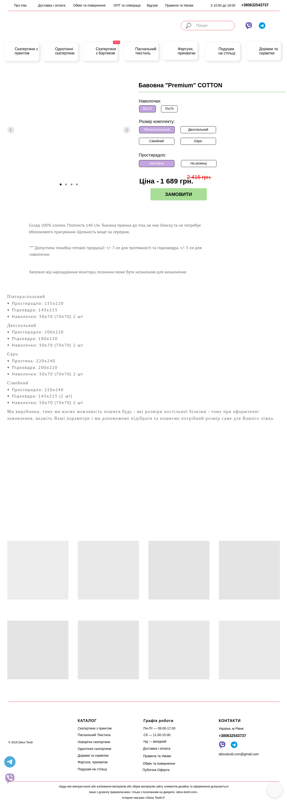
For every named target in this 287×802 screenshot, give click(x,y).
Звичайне (156, 163)
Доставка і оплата (51, 5)
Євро (198, 141)
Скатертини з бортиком (106, 51)
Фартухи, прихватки (187, 51)
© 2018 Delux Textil (20, 742)
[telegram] (10, 762)
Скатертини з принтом (26, 51)
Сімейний (156, 141)
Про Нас (20, 5)
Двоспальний (198, 129)
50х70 (147, 109)
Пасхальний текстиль (146, 51)
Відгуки (152, 5)
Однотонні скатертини (65, 51)
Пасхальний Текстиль (94, 735)
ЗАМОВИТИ (178, 194)
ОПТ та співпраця (127, 5)
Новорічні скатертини (94, 742)
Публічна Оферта (156, 770)
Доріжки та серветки (268, 51)
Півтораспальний (157, 129)
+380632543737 (255, 5)
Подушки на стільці (227, 51)
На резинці (198, 163)
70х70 (169, 109)
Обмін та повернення (89, 5)
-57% (116, 42)
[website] (10, 778)
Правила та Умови (179, 5)
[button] (274, 789)
